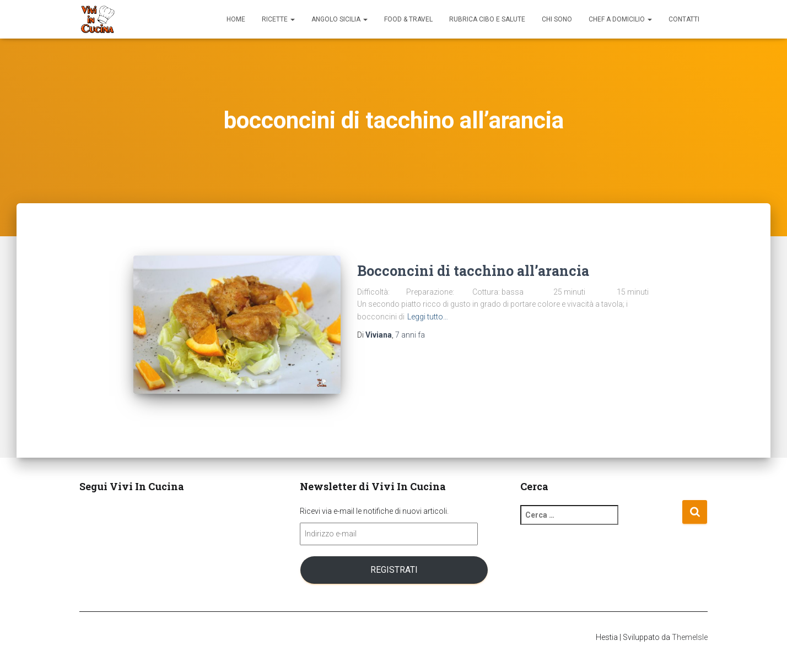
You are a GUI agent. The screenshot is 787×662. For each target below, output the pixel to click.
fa (410, 334)
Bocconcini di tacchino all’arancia (473, 271)
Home (236, 19)
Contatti (684, 19)
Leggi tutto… (427, 316)
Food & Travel (408, 19)
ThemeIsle (690, 637)
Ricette (278, 19)
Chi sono (557, 19)
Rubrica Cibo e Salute (487, 19)
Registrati (394, 570)
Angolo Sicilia (339, 19)
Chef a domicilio (620, 19)
